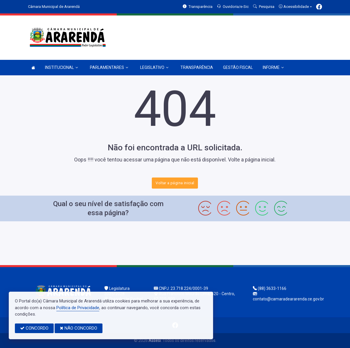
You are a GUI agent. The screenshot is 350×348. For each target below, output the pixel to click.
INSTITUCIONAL (61, 67)
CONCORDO (34, 328)
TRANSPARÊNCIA (196, 67)
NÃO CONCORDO (78, 328)
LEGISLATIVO (154, 67)
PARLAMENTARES (109, 67)
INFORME (273, 67)
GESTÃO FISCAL (238, 67)
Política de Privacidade (77, 307)
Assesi (155, 340)
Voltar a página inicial (175, 183)
